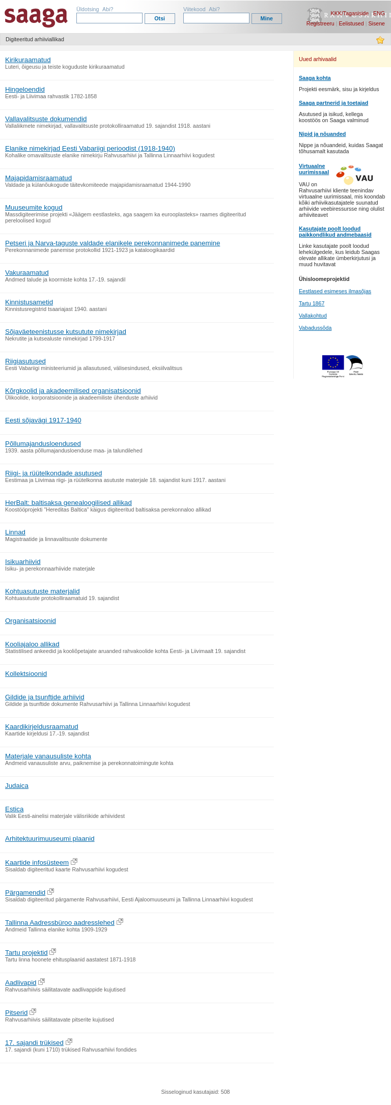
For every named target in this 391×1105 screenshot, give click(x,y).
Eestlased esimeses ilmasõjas (335, 291)
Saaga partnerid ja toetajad (333, 103)
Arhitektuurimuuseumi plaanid (50, 838)
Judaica (17, 785)
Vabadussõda (315, 328)
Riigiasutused (25, 361)
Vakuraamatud (27, 272)
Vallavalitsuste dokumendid (46, 119)
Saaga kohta (315, 78)
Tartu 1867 (311, 303)
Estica (14, 809)
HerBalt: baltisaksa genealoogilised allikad (68, 502)
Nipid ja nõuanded (322, 134)
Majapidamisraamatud (38, 178)
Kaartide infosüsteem (37, 862)
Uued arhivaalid (318, 59)
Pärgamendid (25, 892)
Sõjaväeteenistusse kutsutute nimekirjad (65, 331)
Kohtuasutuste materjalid (42, 591)
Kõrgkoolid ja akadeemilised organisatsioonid (73, 390)
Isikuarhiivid (23, 561)
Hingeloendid (25, 89)
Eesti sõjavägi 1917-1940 (43, 420)
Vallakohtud (313, 316)
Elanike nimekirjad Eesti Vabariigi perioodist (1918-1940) (90, 148)
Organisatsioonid (30, 621)
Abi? (107, 9)
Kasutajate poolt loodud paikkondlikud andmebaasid (335, 231)
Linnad (15, 532)
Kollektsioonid (26, 673)
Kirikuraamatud (28, 60)
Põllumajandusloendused (43, 443)
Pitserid (16, 1012)
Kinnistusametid (29, 302)
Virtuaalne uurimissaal (314, 169)
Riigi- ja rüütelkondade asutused (53, 473)
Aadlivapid (21, 982)
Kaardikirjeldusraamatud (41, 726)
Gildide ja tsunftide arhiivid (45, 697)
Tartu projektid (26, 952)
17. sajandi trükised (34, 1042)
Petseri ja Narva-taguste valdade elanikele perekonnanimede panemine (112, 243)
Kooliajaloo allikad (32, 644)
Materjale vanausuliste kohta (48, 756)
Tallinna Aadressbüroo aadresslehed (60, 922)
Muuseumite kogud (34, 207)
